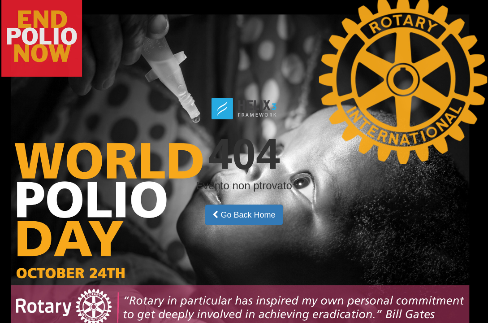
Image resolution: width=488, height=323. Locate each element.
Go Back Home (243, 214)
